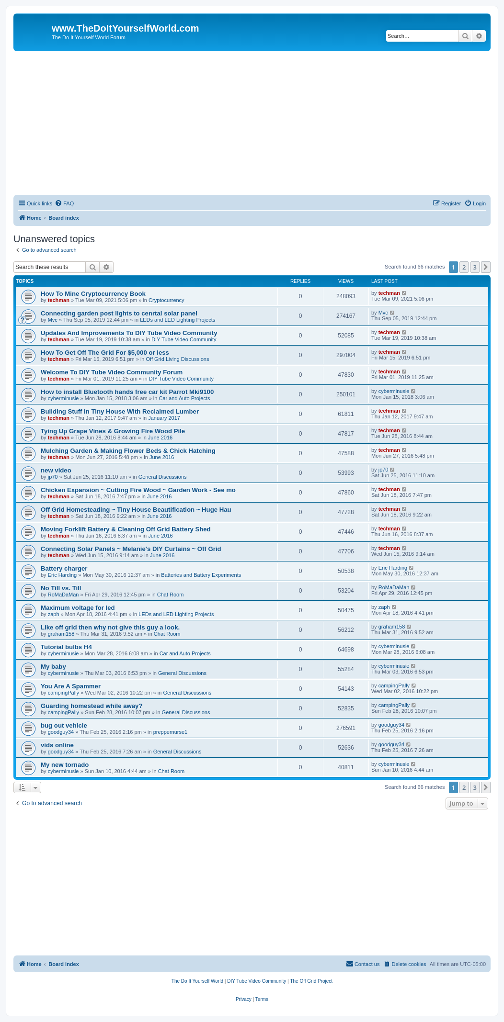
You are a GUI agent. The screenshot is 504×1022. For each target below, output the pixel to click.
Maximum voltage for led (78, 607)
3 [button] (475, 267)
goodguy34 (61, 732)
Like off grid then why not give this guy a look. (110, 627)
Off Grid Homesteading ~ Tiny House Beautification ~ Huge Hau (136, 509)
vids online (57, 745)
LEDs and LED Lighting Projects (177, 320)
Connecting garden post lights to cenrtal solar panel (119, 313)
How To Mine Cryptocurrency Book (93, 293)
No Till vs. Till (61, 588)
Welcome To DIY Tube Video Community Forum (112, 372)
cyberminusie (63, 398)
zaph (53, 614)
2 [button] (464, 267)
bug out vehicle (64, 725)
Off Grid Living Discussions (177, 359)
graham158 (61, 634)
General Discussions (162, 477)
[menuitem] (64, 203)
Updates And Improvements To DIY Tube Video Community (129, 333)
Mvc (52, 320)
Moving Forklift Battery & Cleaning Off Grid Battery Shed (126, 529)
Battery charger (64, 568)
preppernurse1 (170, 732)
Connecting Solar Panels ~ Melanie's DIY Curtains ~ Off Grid (131, 548)
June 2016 (160, 437)
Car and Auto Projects (184, 398)
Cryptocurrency (166, 300)
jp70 (53, 477)
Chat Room (170, 594)
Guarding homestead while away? (92, 705)
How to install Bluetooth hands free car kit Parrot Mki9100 (127, 391)
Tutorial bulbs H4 (66, 647)
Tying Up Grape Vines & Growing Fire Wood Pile (113, 431)
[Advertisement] (252, 123)
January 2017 (164, 418)
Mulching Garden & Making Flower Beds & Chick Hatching (128, 450)
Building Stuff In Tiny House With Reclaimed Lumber (120, 411)
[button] (486, 267)
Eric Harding (62, 575)
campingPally (63, 693)
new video (56, 470)
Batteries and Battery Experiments (201, 575)
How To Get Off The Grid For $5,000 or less (105, 352)
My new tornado (65, 764)
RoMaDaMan (63, 594)
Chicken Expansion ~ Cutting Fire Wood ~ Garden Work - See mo (138, 490)
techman (58, 300)
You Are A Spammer (71, 686)
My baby (53, 666)
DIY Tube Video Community (183, 339)
